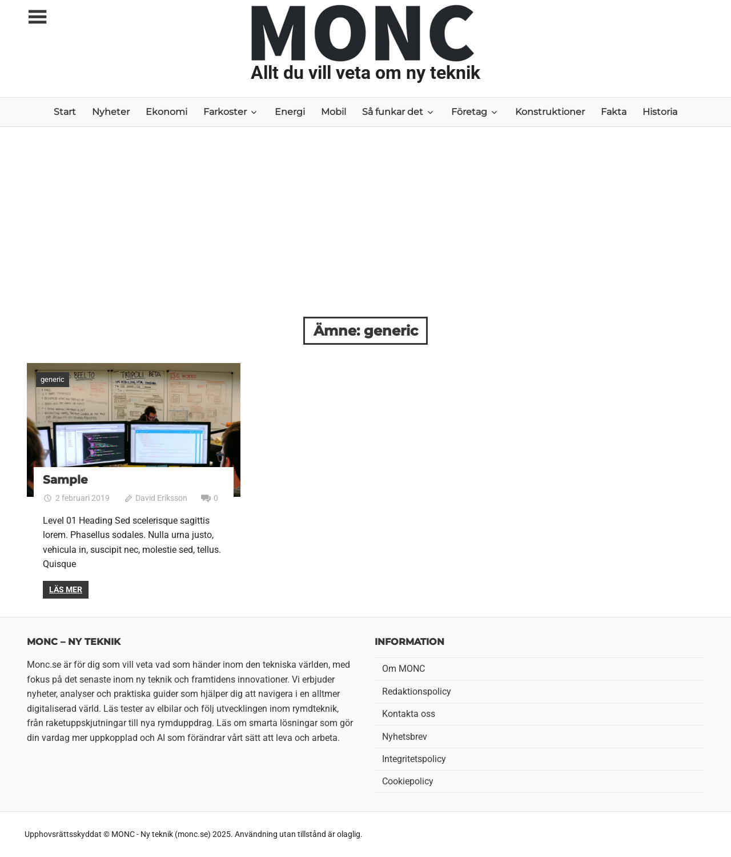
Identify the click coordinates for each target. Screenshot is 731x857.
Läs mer (65, 589)
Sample (65, 480)
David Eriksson (161, 498)
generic (53, 379)
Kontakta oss (408, 713)
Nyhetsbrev (404, 736)
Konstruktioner (550, 111)
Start (65, 111)
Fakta (613, 111)
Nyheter (111, 111)
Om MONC (403, 668)
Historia (659, 111)
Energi (290, 111)
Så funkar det (392, 111)
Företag (469, 111)
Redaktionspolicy (416, 691)
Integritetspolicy (414, 759)
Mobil (333, 111)
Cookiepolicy (407, 781)
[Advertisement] (365, 231)
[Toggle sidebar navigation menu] (37, 17)
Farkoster (225, 111)
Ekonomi (166, 111)
